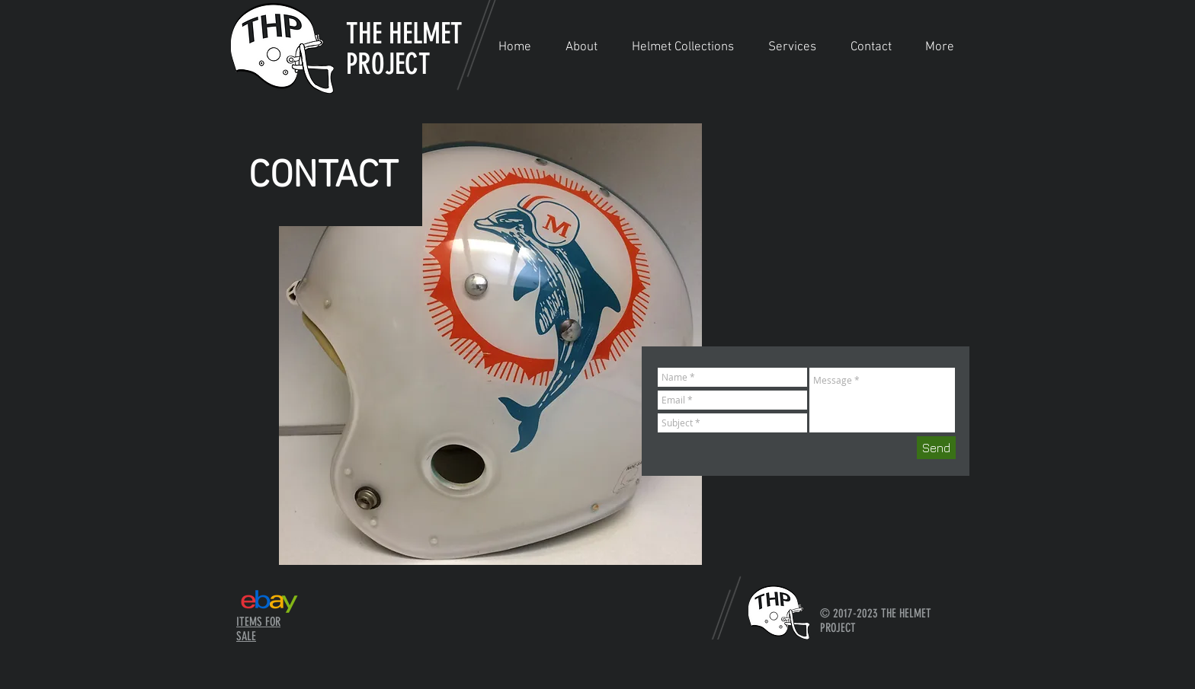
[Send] (936, 447)
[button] (682, 47)
